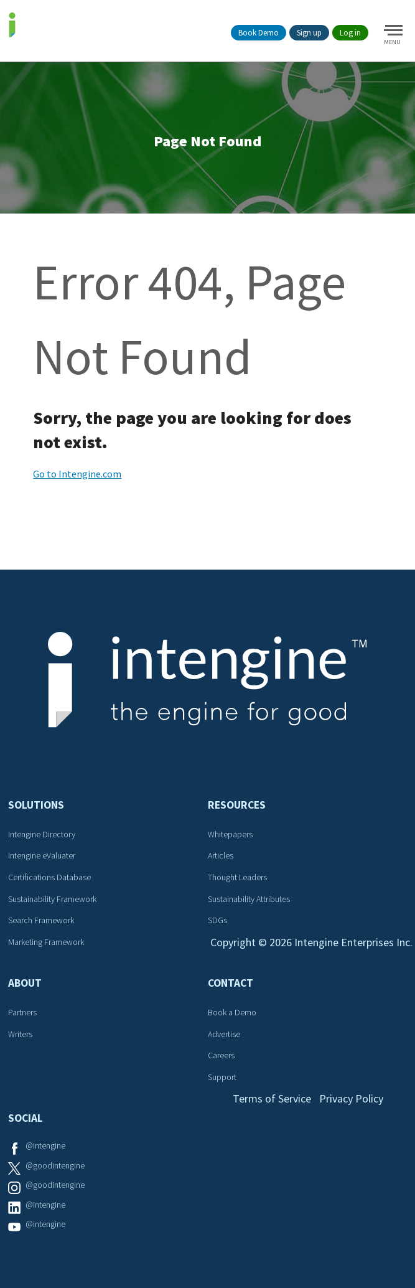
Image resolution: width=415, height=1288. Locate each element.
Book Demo (258, 32)
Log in (350, 32)
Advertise (224, 1034)
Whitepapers (230, 834)
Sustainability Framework (52, 899)
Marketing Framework (46, 941)
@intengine (45, 1145)
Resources (237, 805)
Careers (221, 1055)
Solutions (36, 805)
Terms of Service (272, 1098)
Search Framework (41, 920)
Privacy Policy (351, 1098)
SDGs (217, 920)
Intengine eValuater (41, 855)
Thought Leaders (237, 877)
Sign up (309, 32)
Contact (230, 983)
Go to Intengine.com (77, 474)
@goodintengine (55, 1165)
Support (222, 1077)
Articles (220, 855)
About (25, 983)
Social (25, 1118)
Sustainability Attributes (249, 899)
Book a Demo (232, 1012)
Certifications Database (49, 877)
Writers (20, 1034)
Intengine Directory (41, 834)
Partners (22, 1012)
